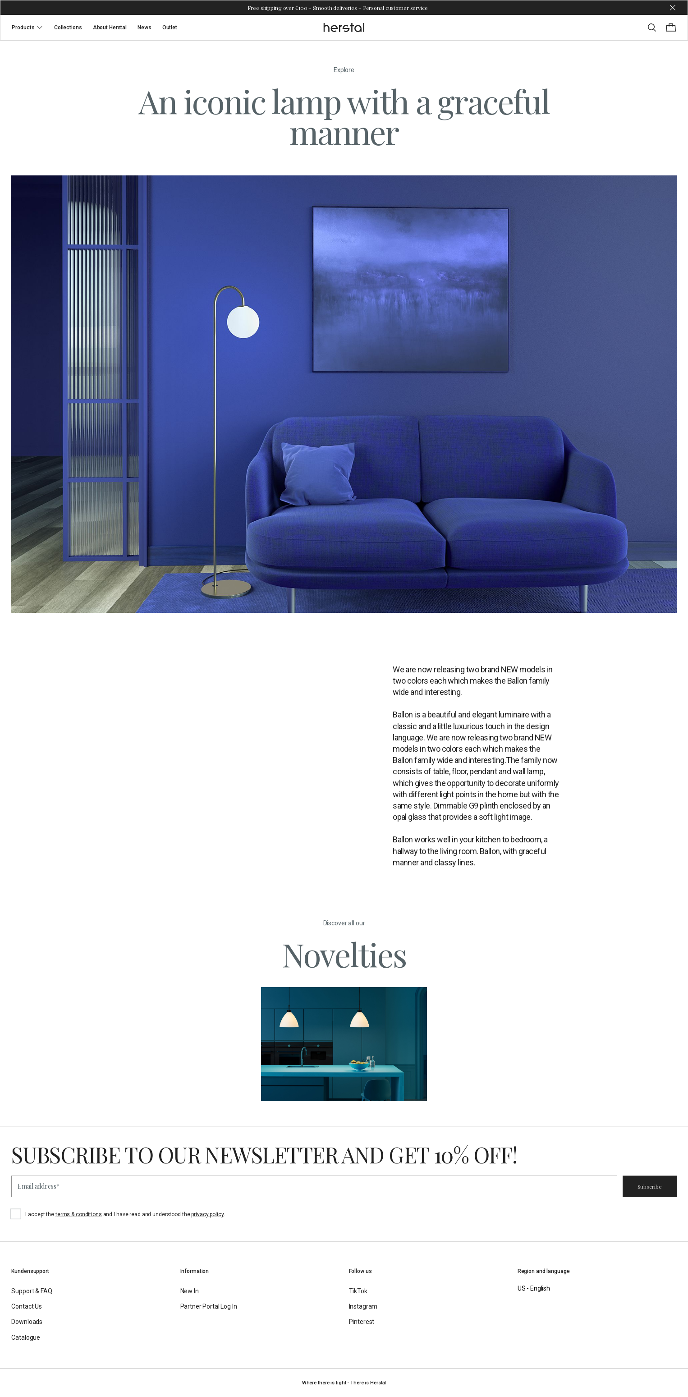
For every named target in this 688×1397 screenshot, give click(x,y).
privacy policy (207, 1214)
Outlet (169, 27)
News (144, 27)
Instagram (363, 1306)
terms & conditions (78, 1214)
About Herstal (110, 27)
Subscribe (650, 1186)
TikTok (358, 1291)
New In (189, 1291)
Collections (68, 27)
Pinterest (362, 1321)
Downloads (26, 1321)
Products (27, 27)
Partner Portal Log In (208, 1306)
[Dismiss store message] (672, 7)
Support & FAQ (31, 1291)
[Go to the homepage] (344, 27)
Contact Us (26, 1306)
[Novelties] (344, 1044)
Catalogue (25, 1337)
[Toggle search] (652, 27)
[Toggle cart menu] (671, 27)
